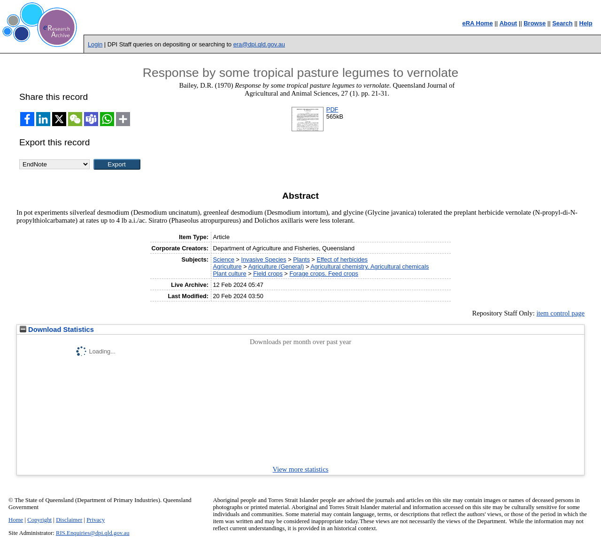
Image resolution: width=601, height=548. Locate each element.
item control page (560, 313)
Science (223, 259)
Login (95, 44)
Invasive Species (263, 259)
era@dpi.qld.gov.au (259, 44)
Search (562, 23)
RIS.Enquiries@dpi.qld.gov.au (93, 533)
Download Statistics (57, 329)
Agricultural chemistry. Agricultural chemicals (369, 266)
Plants (301, 259)
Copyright (39, 520)
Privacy (95, 520)
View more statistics (301, 469)
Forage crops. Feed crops (323, 273)
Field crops (268, 273)
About (508, 23)
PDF (332, 109)
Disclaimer (69, 520)
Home (15, 520)
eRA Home (477, 23)
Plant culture (229, 273)
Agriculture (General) (276, 266)
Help (586, 23)
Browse (535, 23)
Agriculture (227, 266)
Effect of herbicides (342, 259)
